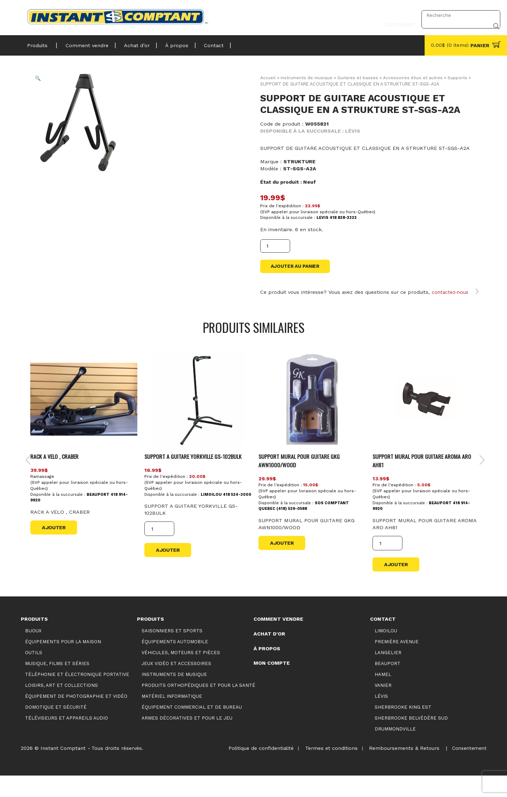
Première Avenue (397, 662)
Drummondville (395, 750)
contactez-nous (451, 300)
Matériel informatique (172, 717)
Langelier (388, 673)
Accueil (268, 77)
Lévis (381, 717)
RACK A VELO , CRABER (57, 477)
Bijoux (33, 651)
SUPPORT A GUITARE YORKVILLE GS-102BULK (197, 477)
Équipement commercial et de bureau (192, 728)
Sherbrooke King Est (403, 728)
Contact (203, 43)
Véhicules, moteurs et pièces (181, 673)
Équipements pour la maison (63, 662)
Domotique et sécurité (56, 728)
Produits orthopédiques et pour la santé (198, 706)
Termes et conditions (327, 769)
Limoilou (386, 651)
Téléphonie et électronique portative (77, 695)
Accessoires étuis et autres (415, 77)
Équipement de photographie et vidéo (76, 717)
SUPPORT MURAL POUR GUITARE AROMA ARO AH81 (424, 481)
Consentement (468, 769)
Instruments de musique (307, 77)
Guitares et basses (359, 77)
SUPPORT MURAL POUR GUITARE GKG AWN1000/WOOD (301, 481)
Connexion (398, 15)
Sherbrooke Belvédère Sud (411, 739)
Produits (37, 43)
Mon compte (272, 684)
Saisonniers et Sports (172, 651)
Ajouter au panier (297, 267)
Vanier (383, 706)
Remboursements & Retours (402, 769)
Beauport (387, 684)
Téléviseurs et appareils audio (66, 739)
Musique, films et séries (57, 684)
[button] (42, 83)
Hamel (383, 695)
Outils (33, 673)
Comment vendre (83, 43)
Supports (460, 77)
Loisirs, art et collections (61, 706)
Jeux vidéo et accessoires (176, 684)
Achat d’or (131, 43)
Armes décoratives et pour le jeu (187, 739)
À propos (168, 43)
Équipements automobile (175, 662)
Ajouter (56, 548)
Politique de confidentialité (255, 769)
